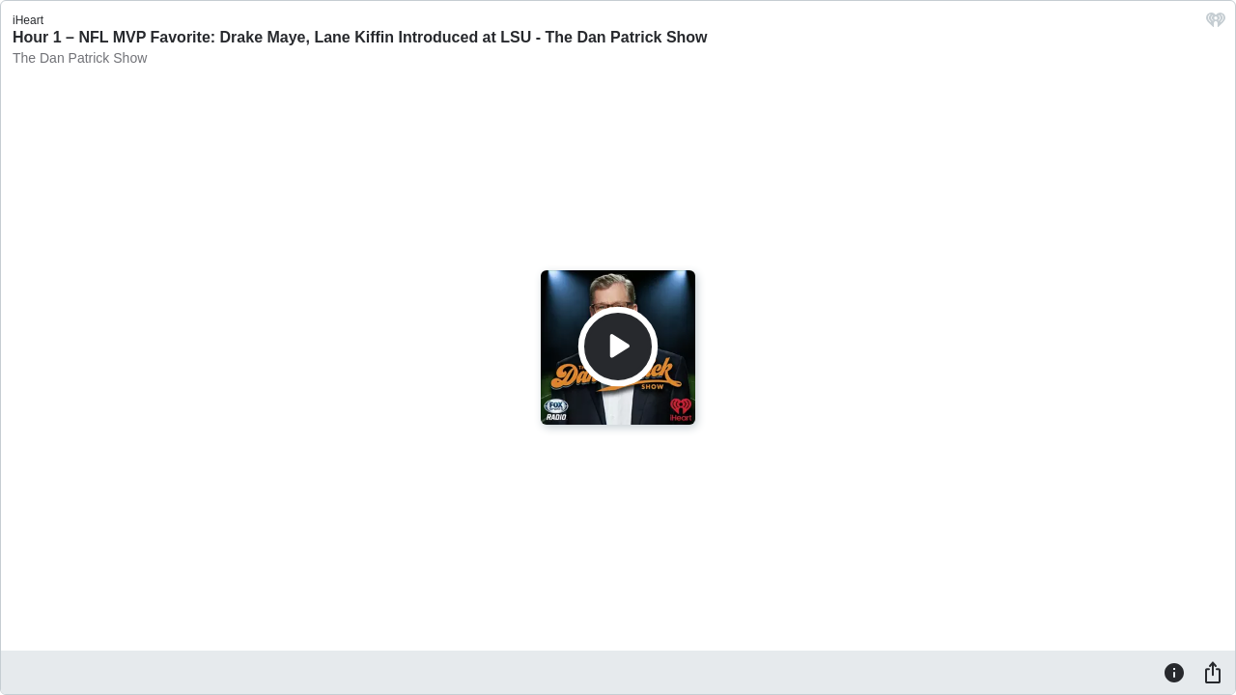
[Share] (1213, 672)
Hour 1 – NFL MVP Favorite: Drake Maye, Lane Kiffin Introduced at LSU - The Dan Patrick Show (360, 37)
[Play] (618, 346)
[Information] (1174, 672)
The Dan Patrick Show (80, 58)
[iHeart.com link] (1215, 24)
